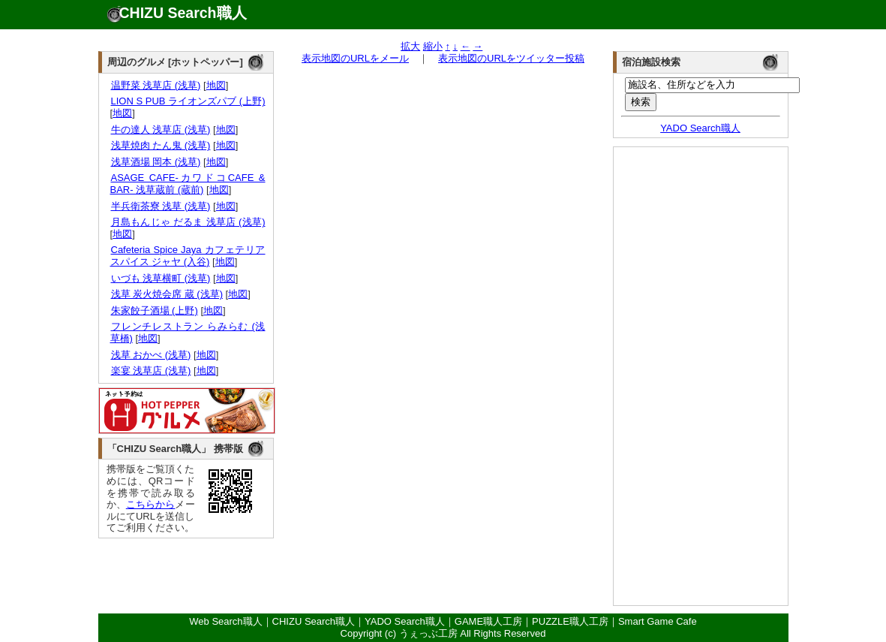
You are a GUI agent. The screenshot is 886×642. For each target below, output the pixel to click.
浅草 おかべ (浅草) (150, 354)
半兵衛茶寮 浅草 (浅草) (160, 206)
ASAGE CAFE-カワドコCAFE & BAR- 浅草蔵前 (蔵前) (188, 183)
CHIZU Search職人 (183, 13)
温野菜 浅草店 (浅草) (155, 85)
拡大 (410, 46)
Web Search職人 (225, 621)
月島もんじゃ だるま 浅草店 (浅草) (188, 222)
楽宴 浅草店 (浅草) (150, 370)
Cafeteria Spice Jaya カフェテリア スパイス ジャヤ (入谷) (188, 255)
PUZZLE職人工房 (570, 621)
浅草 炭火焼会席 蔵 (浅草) (167, 294)
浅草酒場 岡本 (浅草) (155, 161)
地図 (216, 85)
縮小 (433, 46)
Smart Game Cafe (657, 621)
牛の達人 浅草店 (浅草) (160, 129)
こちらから (151, 504)
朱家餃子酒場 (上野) (154, 310)
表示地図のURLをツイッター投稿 (511, 58)
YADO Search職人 (700, 128)
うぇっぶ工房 (428, 633)
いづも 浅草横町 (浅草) (160, 278)
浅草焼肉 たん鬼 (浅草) (160, 145)
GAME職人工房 (488, 621)
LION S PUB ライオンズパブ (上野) (188, 101)
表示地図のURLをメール (355, 58)
